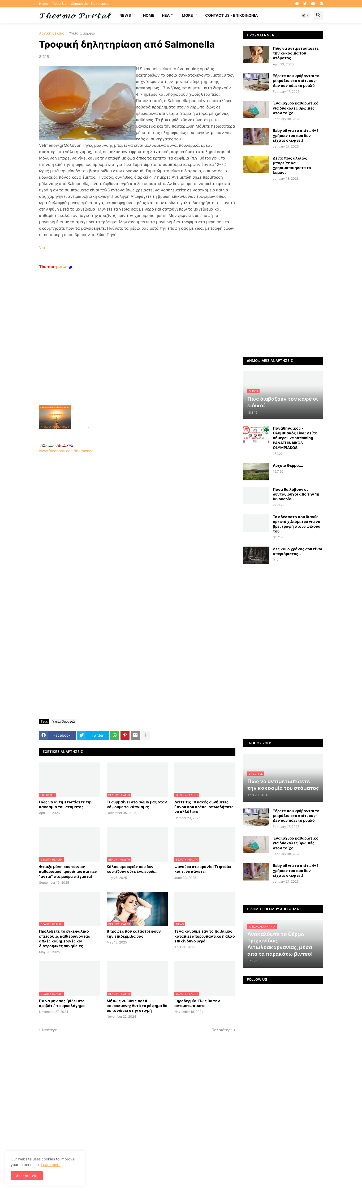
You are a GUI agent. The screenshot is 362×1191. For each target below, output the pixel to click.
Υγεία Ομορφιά (82, 33)
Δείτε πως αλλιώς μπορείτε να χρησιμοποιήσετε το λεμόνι (292, 165)
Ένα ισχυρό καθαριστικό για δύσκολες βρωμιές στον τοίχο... (295, 108)
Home (43, 4)
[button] (305, 15)
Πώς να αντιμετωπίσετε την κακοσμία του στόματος (66, 804)
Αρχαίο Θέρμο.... (288, 465)
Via (42, 247)
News (125, 15)
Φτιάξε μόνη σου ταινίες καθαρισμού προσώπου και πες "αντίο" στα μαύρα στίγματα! (68, 871)
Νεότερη (49, 1030)
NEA (166, 15)
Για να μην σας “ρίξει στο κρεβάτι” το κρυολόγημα (62, 1003)
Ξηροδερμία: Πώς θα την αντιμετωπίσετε (197, 1003)
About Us (59, 4)
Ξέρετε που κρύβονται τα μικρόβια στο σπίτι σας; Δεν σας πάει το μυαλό (296, 80)
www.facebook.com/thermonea (137, 521)
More (187, 15)
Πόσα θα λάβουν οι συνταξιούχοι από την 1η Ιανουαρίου (296, 494)
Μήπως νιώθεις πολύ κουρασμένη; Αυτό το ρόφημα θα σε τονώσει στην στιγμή (137, 1006)
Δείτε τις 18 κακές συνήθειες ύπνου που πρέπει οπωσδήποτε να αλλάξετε (204, 807)
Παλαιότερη (222, 1030)
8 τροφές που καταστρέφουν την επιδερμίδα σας (134, 933)
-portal (56, 266)
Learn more (51, 1164)
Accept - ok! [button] (26, 1175)
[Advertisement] (131, 349)
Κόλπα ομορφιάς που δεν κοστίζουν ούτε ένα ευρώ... (132, 869)
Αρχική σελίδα (51, 33)
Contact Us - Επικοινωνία (90, 4)
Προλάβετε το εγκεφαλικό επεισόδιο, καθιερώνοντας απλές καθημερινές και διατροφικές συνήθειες (64, 938)
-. (56, 445)
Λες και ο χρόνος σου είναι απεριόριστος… (297, 551)
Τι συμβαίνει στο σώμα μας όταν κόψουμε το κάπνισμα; (137, 804)
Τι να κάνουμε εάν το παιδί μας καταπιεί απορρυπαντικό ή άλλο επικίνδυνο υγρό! (204, 936)
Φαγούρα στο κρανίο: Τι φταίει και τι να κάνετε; (202, 869)
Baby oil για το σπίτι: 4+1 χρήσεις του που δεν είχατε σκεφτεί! (295, 135)
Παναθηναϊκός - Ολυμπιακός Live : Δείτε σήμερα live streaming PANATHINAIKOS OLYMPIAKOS (295, 438)
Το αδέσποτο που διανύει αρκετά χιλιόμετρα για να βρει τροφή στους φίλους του (296, 524)
